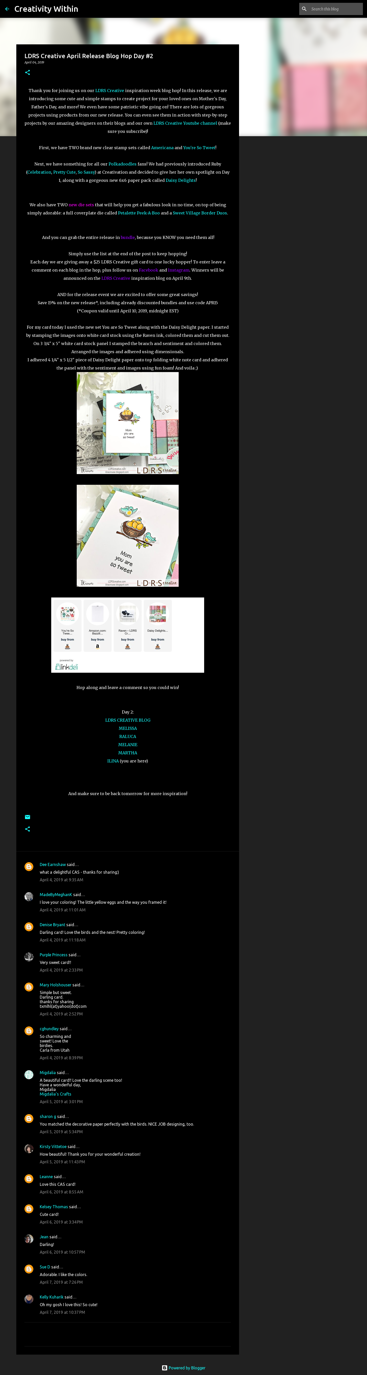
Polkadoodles (123, 164)
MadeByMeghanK (56, 894)
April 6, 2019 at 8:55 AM (61, 1192)
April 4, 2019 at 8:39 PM (61, 1057)
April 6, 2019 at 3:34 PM (61, 1222)
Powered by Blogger (183, 1368)
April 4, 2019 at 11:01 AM (63, 910)
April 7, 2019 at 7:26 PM (61, 1282)
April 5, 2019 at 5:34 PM (61, 1131)
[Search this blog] (336, 9)
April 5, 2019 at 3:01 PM (61, 1101)
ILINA (113, 760)
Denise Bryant (52, 924)
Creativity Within (46, 8)
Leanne (46, 1176)
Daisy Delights (181, 180)
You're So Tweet (199, 147)
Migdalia (48, 1072)
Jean (44, 1236)
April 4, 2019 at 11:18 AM (63, 940)
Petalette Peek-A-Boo (139, 212)
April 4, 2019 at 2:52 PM (61, 1014)
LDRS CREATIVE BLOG (127, 720)
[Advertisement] (265, 220)
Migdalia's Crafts (55, 1094)
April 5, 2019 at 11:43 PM (62, 1162)
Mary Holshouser (55, 985)
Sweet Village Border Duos (200, 212)
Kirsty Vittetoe (53, 1146)
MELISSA (128, 728)
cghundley (49, 1028)
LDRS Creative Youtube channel (185, 123)
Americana (162, 147)
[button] (27, 72)
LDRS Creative (109, 90)
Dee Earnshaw (53, 864)
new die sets (81, 204)
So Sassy (86, 172)
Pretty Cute (64, 172)
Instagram (178, 270)
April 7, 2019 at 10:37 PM (62, 1312)
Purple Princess (54, 954)
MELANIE (127, 744)
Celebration (39, 172)
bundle (128, 237)
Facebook (148, 270)
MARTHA (127, 752)
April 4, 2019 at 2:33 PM (61, 970)
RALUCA (127, 736)
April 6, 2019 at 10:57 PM (62, 1252)
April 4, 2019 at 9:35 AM (61, 879)
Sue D (45, 1267)
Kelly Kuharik (51, 1297)
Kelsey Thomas (54, 1206)
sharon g (48, 1116)
